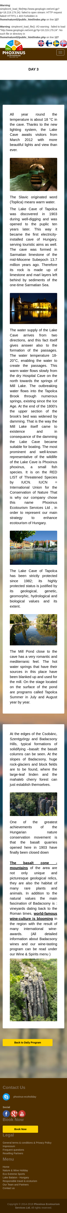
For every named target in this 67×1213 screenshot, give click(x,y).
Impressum (9, 1146)
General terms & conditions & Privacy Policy (27, 1142)
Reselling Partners (13, 1153)
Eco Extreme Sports (14, 1174)
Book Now (20, 1129)
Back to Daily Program (27, 1042)
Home (6, 1166)
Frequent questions (13, 1149)
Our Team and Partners (16, 1184)
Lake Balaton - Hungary (16, 1177)
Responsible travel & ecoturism (20, 1181)
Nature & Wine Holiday (15, 1170)
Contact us (9, 1188)
